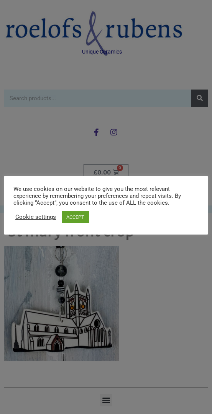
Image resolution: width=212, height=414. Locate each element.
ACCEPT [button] (75, 217)
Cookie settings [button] (35, 217)
